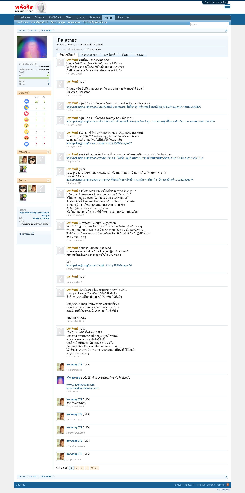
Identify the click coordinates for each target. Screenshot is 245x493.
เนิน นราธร (73, 377)
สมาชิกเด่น (22, 22)
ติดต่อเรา (190, 485)
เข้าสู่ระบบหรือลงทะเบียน (215, 2)
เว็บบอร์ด (39, 17)
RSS (228, 484)
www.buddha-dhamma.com (82, 388)
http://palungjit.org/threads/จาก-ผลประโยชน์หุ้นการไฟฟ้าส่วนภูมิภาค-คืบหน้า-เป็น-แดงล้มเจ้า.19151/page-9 (129, 179)
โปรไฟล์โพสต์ (67, 54)
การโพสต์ (109, 54)
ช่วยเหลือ (201, 485)
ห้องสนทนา (124, 17)
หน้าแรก (25, 17)
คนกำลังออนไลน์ (39, 22)
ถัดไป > (94, 468)
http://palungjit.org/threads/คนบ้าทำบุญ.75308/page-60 (99, 265)
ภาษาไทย (20, 485)
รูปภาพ (80, 17)
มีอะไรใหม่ (55, 17)
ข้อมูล (125, 54)
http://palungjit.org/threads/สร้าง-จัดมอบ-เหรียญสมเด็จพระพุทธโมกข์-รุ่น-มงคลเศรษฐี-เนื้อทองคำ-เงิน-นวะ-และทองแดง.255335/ (140, 121)
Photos (139, 54)
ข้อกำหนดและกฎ (223, 490)
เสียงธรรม (94, 17)
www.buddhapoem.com (80, 384)
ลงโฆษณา (178, 485)
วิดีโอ (69, 17)
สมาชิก (109, 17)
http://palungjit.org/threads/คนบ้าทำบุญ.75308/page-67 (99, 143)
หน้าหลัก (211, 485)
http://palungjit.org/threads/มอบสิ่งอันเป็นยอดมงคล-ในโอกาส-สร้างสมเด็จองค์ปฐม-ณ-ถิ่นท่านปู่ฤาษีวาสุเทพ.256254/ (133, 106)
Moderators (74, 22)
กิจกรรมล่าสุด (89, 54)
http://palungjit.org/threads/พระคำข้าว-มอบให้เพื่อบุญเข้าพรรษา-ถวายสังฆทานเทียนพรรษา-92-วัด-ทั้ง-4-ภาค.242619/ (134, 157)
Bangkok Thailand (41, 218)
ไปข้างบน (220, 485)
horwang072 (74, 364)
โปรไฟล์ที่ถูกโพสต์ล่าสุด (95, 22)
